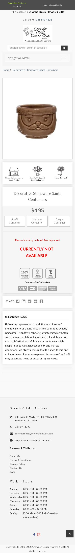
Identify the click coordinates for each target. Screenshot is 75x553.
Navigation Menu (18, 58)
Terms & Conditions (20, 459)
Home (5, 70)
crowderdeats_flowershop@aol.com (34, 433)
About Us (15, 455)
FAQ (12, 472)
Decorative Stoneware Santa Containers (35, 70)
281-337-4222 (44, 20)
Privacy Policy (17, 463)
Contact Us (16, 468)
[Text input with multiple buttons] (34, 48)
